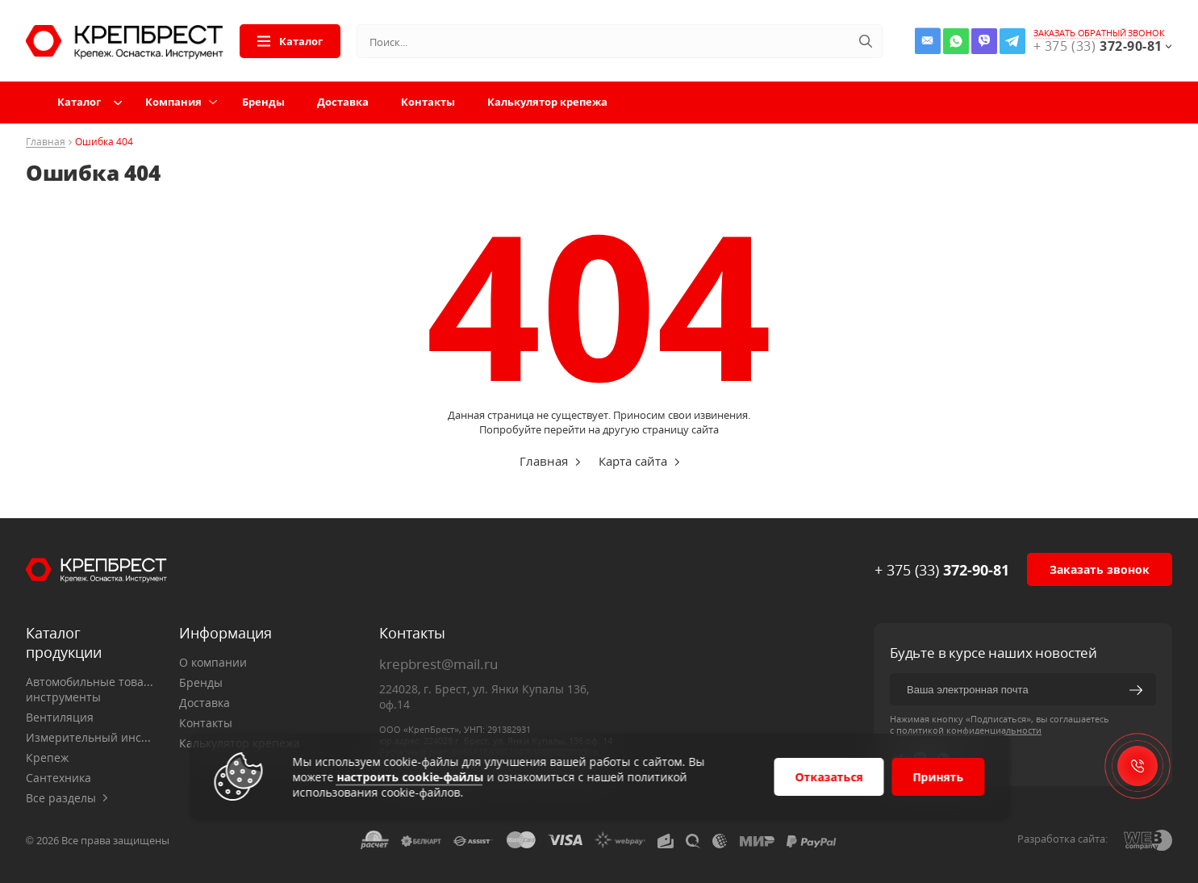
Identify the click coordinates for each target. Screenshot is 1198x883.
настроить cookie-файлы (409, 777)
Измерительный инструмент (90, 737)
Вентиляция (60, 717)
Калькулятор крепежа (547, 101)
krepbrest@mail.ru (438, 664)
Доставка (343, 101)
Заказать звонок (1100, 569)
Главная (45, 142)
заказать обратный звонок (1099, 33)
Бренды (263, 101)
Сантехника (58, 777)
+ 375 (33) (941, 570)
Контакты (428, 101)
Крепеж (47, 757)
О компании (213, 662)
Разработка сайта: (1062, 838)
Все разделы (67, 798)
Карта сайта (633, 461)
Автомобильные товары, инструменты (90, 689)
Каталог (290, 41)
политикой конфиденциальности (968, 730)
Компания (173, 101)
